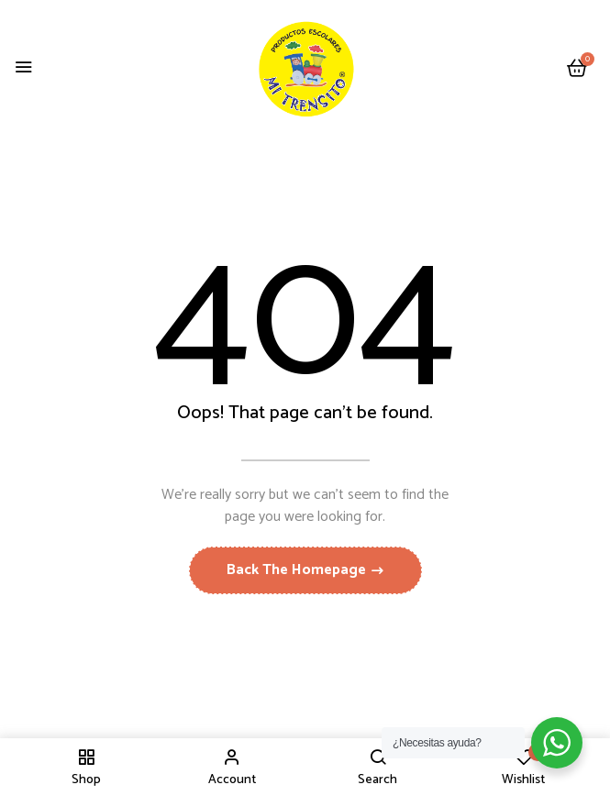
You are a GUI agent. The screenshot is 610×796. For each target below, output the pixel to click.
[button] (577, 69)
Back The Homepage (298, 570)
